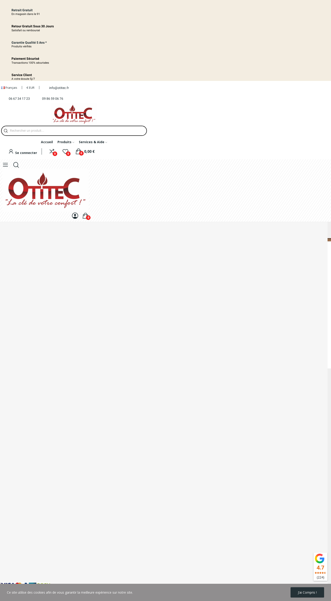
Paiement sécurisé (13, 503)
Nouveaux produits (14, 552)
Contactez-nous (12, 511)
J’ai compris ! (307, 592)
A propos (7, 495)
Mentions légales (12, 536)
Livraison (6, 487)
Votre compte (10, 567)
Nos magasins (10, 519)
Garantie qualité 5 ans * (29, 42)
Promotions (9, 544)
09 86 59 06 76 (52, 98)
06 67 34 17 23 (19, 98)
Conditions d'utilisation (17, 575)
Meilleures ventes (13, 559)
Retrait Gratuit (22, 10)
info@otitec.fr (59, 87)
